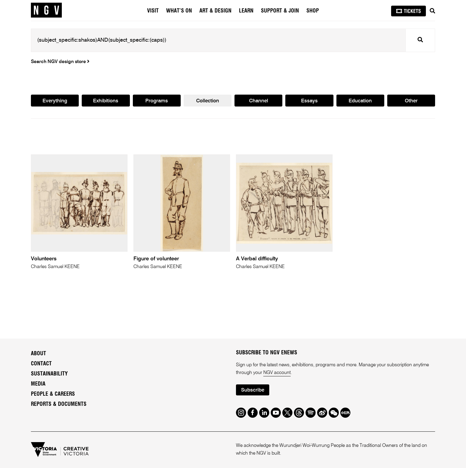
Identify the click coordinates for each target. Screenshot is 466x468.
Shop (312, 11)
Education (360, 101)
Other (411, 101)
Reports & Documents (58, 404)
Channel (258, 101)
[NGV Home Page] (46, 10)
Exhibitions (105, 101)
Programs (156, 101)
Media (38, 384)
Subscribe (252, 390)
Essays (309, 101)
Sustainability (49, 374)
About (38, 353)
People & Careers (53, 394)
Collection (207, 101)
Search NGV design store (60, 62)
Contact (41, 364)
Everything (54, 101)
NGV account (277, 372)
